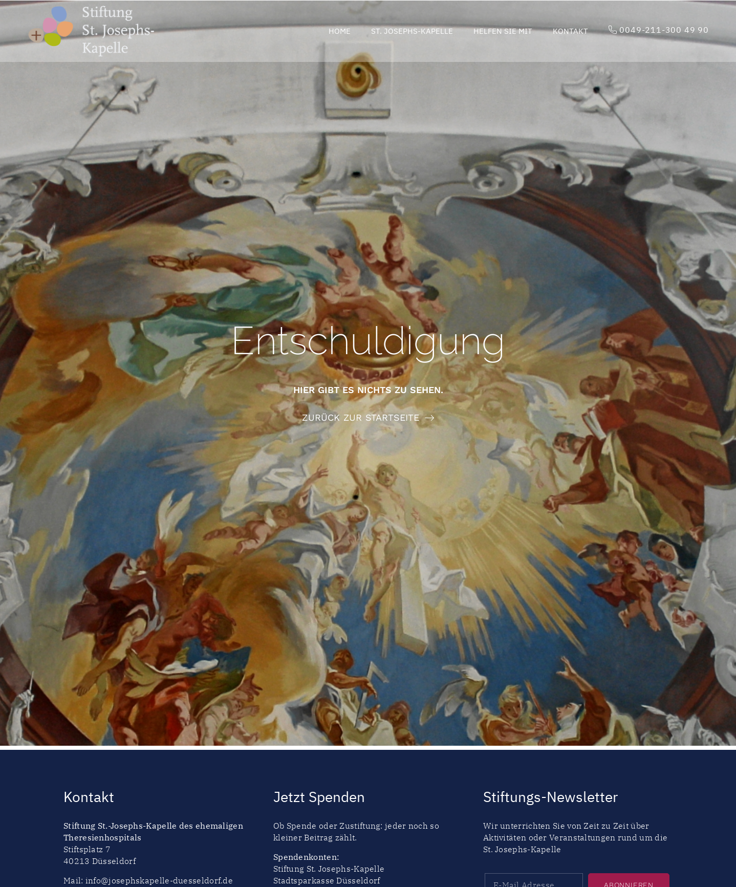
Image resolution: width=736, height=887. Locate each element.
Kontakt (570, 31)
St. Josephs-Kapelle (412, 31)
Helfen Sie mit (502, 31)
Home (340, 31)
